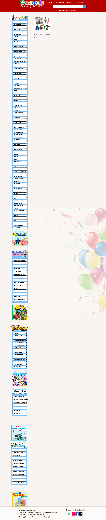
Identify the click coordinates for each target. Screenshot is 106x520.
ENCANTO (16, 90)
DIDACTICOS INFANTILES (19, 76)
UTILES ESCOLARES (17, 480)
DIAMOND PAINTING (18, 73)
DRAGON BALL (17, 85)
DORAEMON (16, 83)
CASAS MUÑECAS (18, 66)
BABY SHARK (17, 29)
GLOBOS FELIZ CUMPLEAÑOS (20, 335)
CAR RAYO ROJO (18, 63)
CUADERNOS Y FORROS (18, 463)
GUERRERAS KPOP (18, 105)
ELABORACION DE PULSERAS (20, 88)
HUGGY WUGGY (17, 122)
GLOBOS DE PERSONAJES (20, 350)
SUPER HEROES (17, 27)
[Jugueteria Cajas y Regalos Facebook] (77, 514)
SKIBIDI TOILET (17, 213)
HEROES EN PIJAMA (18, 112)
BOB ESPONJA (17, 56)
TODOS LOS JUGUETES (19, 22)
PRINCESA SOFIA (18, 203)
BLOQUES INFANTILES (19, 49)
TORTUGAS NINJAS (18, 225)
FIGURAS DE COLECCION (19, 93)
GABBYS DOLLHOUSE (19, 103)
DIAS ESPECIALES (18, 277)
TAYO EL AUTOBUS (18, 223)
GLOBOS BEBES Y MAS (19, 342)
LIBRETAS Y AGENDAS (18, 466)
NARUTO (16, 166)
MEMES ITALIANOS (18, 149)
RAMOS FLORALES (18, 294)
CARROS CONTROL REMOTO (20, 58)
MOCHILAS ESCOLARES (19, 396)
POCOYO (16, 193)
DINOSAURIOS (17, 78)
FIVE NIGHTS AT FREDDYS (20, 98)
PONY (15, 198)
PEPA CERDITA (17, 183)
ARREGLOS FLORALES (19, 263)
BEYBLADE (16, 41)
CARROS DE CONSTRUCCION (20, 61)
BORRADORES (16, 455)
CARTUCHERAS (17, 405)
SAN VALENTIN (17, 296)
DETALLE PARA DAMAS (19, 282)
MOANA (15, 159)
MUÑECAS (16, 164)
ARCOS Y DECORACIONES (20, 338)
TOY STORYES (17, 227)
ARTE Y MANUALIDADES (19, 24)
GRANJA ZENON (17, 107)
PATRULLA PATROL (18, 176)
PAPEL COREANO (17, 469)
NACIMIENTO (17, 291)
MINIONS (16, 156)
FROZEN (16, 100)
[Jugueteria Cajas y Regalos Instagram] (73, 514)
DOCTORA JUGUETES (19, 81)
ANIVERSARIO (17, 268)
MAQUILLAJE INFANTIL (19, 142)
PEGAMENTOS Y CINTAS (18, 471)
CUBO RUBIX (17, 71)
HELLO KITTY (17, 110)
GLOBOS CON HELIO (18, 364)
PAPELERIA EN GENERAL (18, 482)
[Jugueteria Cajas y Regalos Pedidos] (69, 514)
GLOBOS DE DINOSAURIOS (20, 345)
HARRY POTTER (17, 115)
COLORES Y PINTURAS (18, 460)
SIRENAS (16, 215)
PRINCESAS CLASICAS (19, 201)
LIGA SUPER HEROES (18, 137)
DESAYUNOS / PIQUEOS (19, 274)
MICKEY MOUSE (17, 152)
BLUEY (15, 54)
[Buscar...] (67, 6)
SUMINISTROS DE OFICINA (19, 477)
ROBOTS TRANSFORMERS (20, 210)
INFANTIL (16, 288)
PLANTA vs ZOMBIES (18, 188)
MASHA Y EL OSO (18, 147)
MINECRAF (16, 154)
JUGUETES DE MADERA (19, 127)
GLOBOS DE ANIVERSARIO (20, 340)
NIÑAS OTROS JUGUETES (20, 169)
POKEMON (16, 196)
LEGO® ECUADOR (18, 134)
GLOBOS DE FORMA (18, 354)
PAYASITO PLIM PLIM (19, 178)
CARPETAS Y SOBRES (18, 458)
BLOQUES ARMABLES (18, 46)
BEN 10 (15, 39)
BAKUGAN (16, 36)
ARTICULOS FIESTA (18, 366)
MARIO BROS (17, 144)
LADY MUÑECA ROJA (18, 132)
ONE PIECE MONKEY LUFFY (20, 174)
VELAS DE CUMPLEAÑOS (19, 362)
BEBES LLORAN (17, 34)
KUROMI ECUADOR (18, 129)
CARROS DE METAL (18, 120)
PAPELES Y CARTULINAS (18, 474)
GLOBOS (16, 333)
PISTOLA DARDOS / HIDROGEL (20, 186)
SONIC (15, 220)
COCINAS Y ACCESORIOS (19, 68)
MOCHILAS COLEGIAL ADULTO (20, 399)
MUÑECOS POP (17, 161)
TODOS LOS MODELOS (19, 299)
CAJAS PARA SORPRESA (19, 359)
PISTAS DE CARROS (18, 205)
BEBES (15, 32)
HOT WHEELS (17, 117)
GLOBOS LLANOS (18, 352)
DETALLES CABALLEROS (19, 280)
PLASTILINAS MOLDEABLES (20, 191)
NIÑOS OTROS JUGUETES (20, 171)
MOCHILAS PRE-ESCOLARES (20, 402)
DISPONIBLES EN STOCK (19, 260)
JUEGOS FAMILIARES (18, 125)
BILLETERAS (16, 44)
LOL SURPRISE (17, 139)
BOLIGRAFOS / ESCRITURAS (19, 452)
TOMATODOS (17, 410)
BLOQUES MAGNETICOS (19, 51)
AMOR (15, 266)
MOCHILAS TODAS (18, 413)
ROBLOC (16, 208)
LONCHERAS (16, 408)
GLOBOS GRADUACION (19, 347)
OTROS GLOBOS (17, 357)
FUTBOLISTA (17, 95)
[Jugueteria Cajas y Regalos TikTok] (80, 514)
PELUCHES (16, 181)
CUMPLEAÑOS (17, 271)
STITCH (15, 218)
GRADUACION (17, 285)
